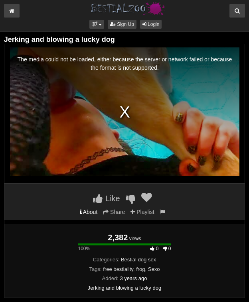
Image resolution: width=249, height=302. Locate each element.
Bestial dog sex (138, 260)
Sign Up (122, 24)
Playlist (142, 212)
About (89, 212)
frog (140, 269)
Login (151, 24)
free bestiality (118, 269)
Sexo (154, 269)
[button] (96, 24)
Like (106, 198)
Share (114, 212)
